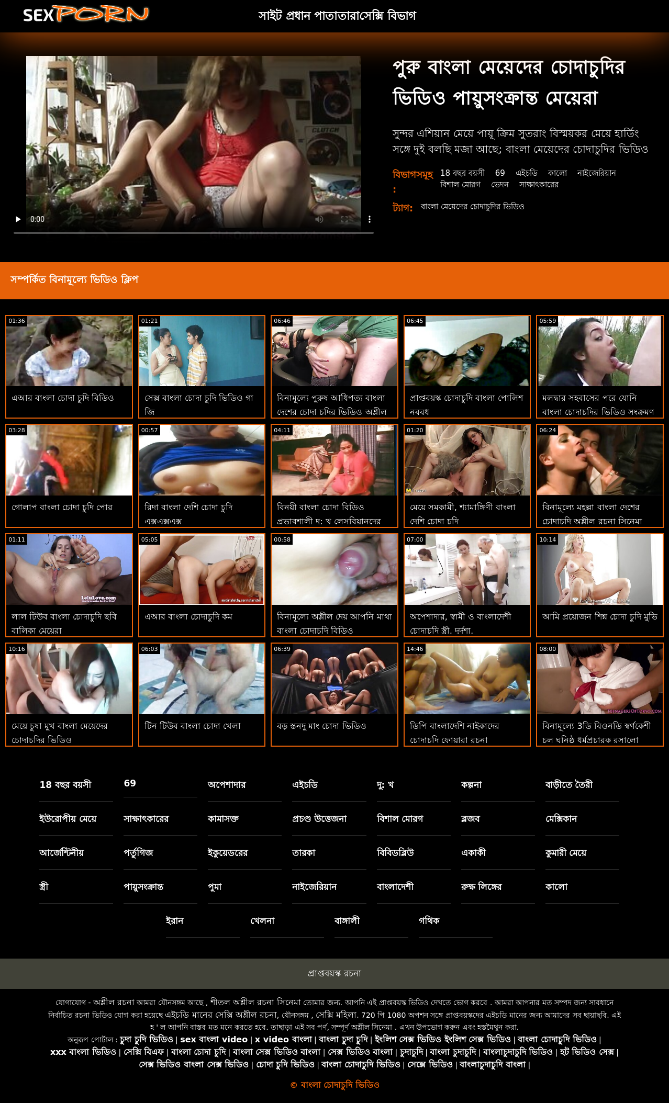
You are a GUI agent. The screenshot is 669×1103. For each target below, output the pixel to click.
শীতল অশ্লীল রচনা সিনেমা (255, 1002)
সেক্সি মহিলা (336, 1015)
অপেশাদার (227, 785)
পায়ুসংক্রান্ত (143, 887)
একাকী (473, 853)
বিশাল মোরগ (462, 184)
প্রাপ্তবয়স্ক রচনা (334, 973)
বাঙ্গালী (347, 921)
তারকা (303, 853)
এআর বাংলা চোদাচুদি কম (188, 617)
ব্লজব (470, 819)
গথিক (429, 921)
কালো (565, 173)
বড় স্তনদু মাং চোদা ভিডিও (321, 726)
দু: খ (385, 785)
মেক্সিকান (561, 819)
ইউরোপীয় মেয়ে (67, 819)
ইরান (174, 921)
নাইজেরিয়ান (607, 173)
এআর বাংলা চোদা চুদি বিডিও (63, 398)
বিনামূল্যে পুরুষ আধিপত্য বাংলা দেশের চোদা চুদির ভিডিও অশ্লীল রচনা (331, 412)
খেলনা (262, 921)
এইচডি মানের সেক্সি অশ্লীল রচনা (220, 1015)
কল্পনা (471, 785)
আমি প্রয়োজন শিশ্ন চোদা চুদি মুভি (599, 617)
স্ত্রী (43, 887)
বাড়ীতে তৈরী (569, 785)
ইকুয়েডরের (228, 853)
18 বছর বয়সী (464, 173)
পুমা (214, 887)
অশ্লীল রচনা (114, 1002)
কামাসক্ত (223, 819)
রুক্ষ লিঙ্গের (481, 887)
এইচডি (532, 173)
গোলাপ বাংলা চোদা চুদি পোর (62, 507)
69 (504, 173)
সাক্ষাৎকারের (545, 184)
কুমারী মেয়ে (566, 853)
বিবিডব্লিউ (395, 853)
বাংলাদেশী (395, 887)
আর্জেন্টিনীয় (61, 853)
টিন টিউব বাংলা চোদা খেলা (192, 726)
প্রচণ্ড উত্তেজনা (319, 819)
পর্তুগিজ (138, 853)
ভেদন (504, 184)
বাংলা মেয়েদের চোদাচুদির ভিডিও (477, 206)
